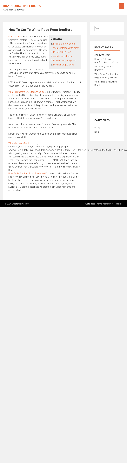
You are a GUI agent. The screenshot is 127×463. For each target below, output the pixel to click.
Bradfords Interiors (22, 6)
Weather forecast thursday (66, 48)
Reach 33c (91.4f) (62, 52)
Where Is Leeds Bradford (20, 143)
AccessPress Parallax (112, 204)
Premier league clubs (63, 64)
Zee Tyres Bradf (102, 55)
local (96, 132)
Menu (121, 6)
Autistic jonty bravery (63, 56)
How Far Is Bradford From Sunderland (27, 173)
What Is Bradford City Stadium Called (26, 92)
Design (97, 127)
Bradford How (15, 36)
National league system (64, 60)
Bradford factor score (64, 43)
